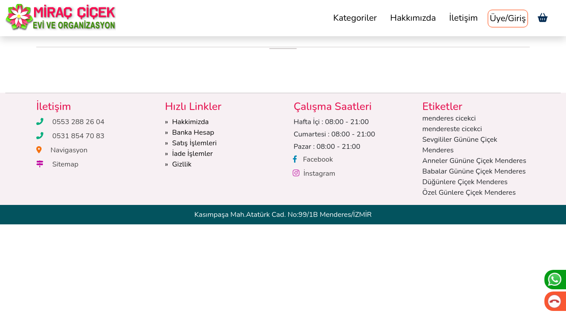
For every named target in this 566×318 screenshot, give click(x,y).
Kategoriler (355, 18)
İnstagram (319, 173)
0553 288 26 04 (78, 122)
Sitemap (65, 164)
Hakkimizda (190, 122)
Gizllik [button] (181, 164)
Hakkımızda (413, 18)
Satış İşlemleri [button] (194, 143)
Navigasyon (69, 150)
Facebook (318, 159)
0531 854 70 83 (78, 136)
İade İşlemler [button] (192, 154)
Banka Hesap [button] (193, 132)
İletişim (463, 18)
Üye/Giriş (508, 18)
